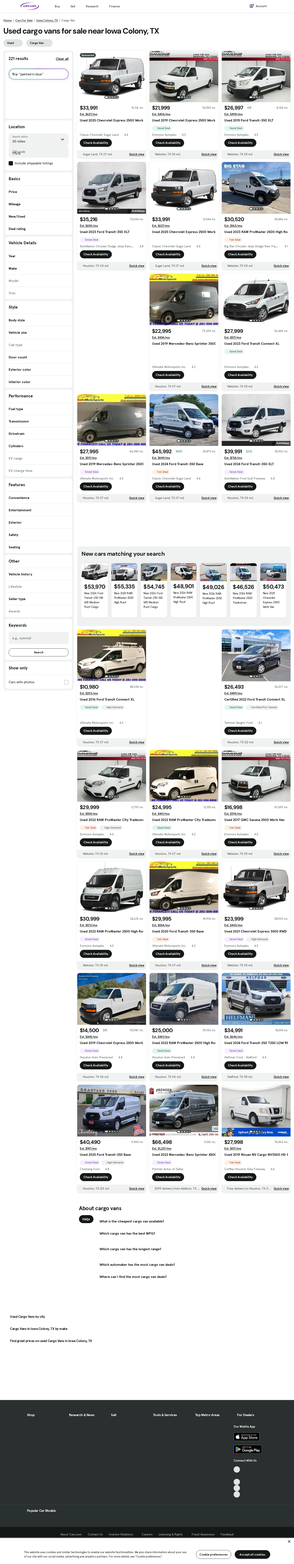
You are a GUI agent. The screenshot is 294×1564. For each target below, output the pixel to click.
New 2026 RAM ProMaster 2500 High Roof (183, 597)
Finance (114, 6)
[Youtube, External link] (237, 1482)
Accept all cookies (252, 1554)
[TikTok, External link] (237, 1469)
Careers (147, 1534)
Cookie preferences (213, 1554)
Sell (73, 6)
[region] (147, 1550)
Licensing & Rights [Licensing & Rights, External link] (172, 1534)
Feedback (227, 1534)
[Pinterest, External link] (237, 1494)
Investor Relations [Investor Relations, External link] (122, 1534)
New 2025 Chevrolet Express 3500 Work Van (271, 600)
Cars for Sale (24, 20)
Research (92, 6)
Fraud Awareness (203, 1534)
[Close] (289, 1541)
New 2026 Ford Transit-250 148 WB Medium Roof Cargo (93, 600)
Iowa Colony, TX (47, 20)
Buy (57, 6)
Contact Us (95, 1534)
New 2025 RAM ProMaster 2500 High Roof (123, 597)
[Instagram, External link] (237, 1488)
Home (7, 20)
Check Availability (96, 143)
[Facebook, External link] (237, 1476)
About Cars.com (71, 1534)
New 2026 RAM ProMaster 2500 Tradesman (242, 597)
